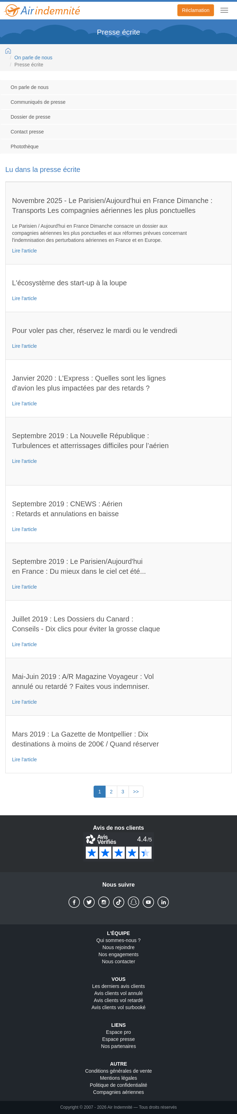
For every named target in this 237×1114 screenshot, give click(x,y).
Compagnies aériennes (118, 1092)
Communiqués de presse (38, 102)
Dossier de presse (31, 117)
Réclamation (195, 10)
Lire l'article (24, 251)
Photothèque (24, 146)
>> (136, 791)
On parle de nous (33, 57)
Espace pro (118, 1032)
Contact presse (27, 132)
